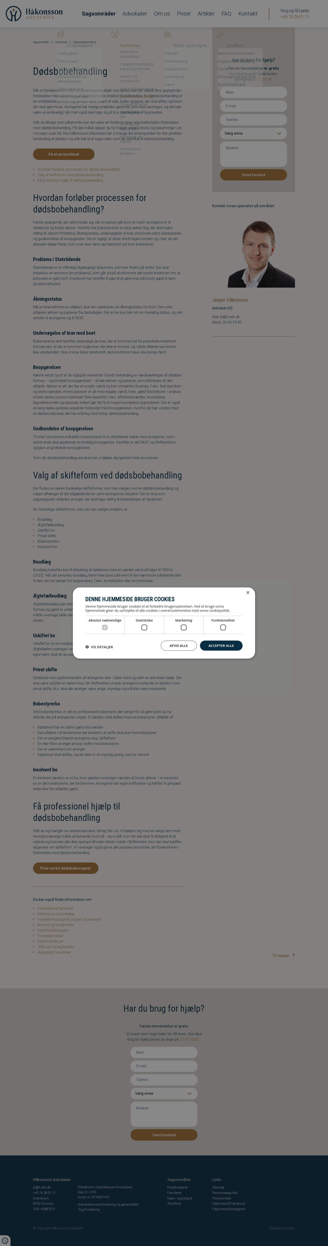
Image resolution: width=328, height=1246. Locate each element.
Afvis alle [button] (179, 645)
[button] (99, 647)
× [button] (247, 592)
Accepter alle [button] (221, 645)
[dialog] (164, 623)
